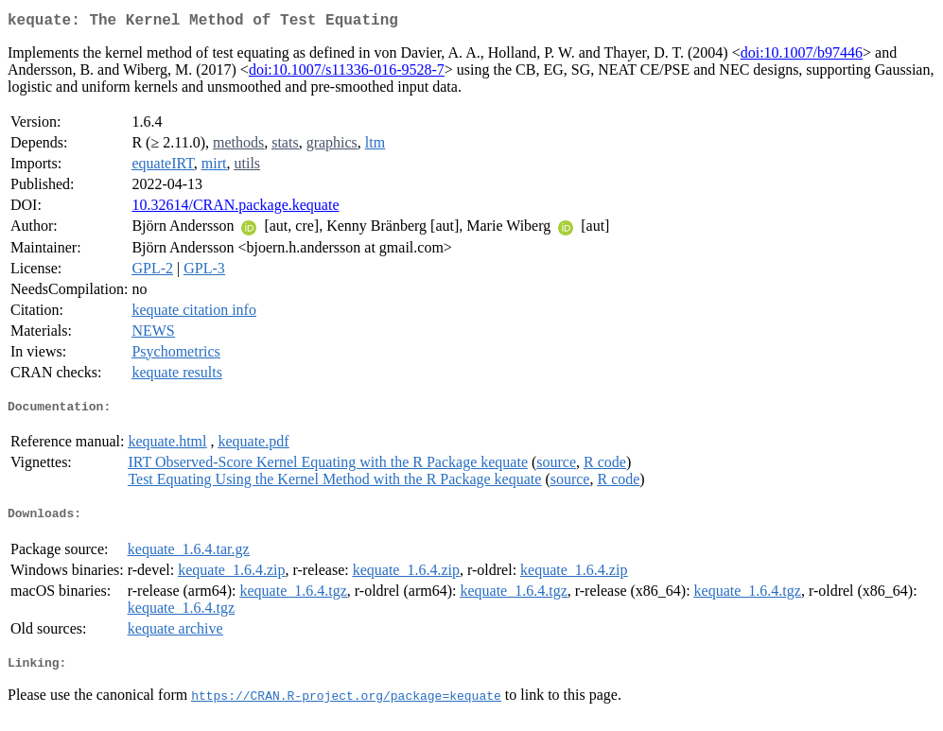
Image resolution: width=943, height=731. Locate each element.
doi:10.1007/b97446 (802, 56)
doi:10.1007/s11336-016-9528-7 (347, 73)
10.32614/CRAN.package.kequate (235, 208)
